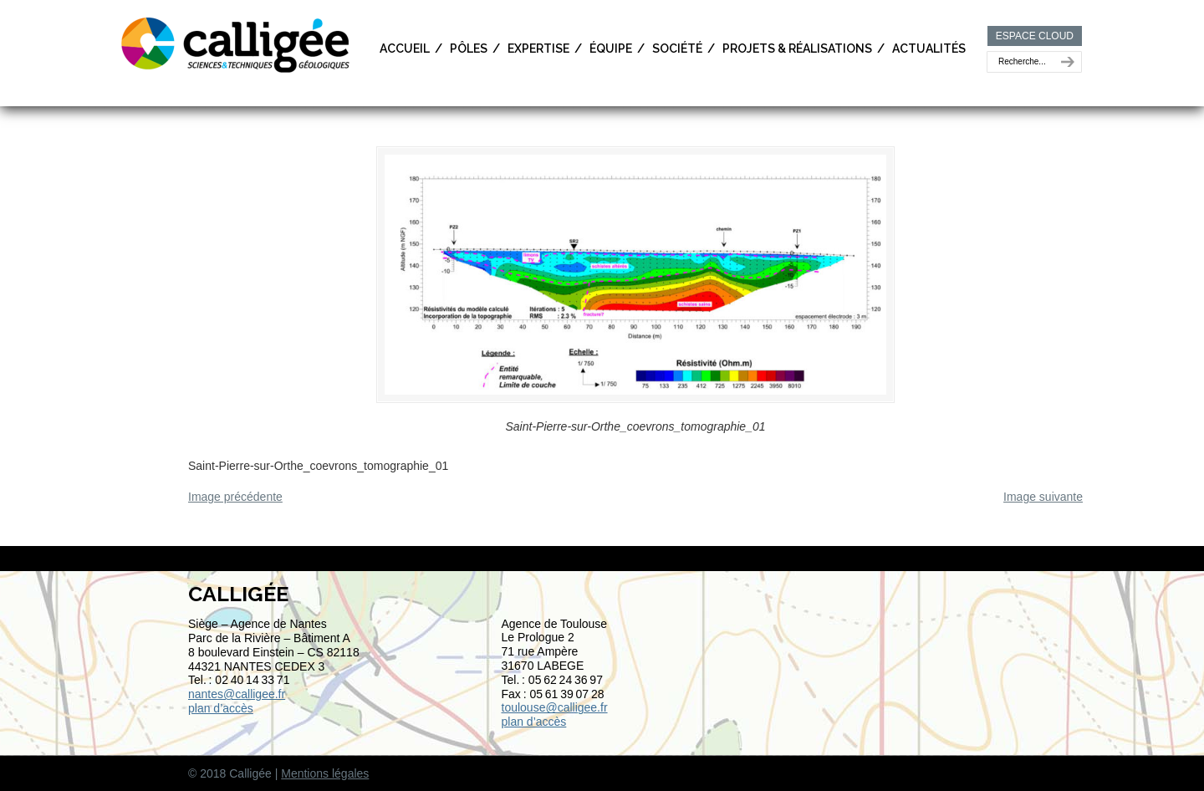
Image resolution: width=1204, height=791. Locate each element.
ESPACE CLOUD (1035, 36)
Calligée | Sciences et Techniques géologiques (236, 43)
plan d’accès (220, 708)
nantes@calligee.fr (236, 694)
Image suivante (1043, 496)
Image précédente (235, 496)
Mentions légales (325, 773)
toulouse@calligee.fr (555, 707)
